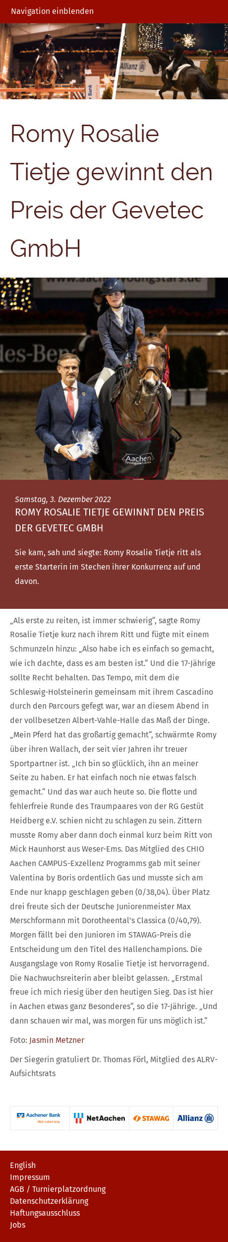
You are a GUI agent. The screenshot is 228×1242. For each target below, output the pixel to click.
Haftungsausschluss (45, 1213)
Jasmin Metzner (56, 1040)
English (23, 1165)
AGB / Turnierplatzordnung (58, 1189)
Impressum (30, 1177)
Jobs (17, 1225)
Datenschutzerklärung (49, 1201)
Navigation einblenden (52, 11)
